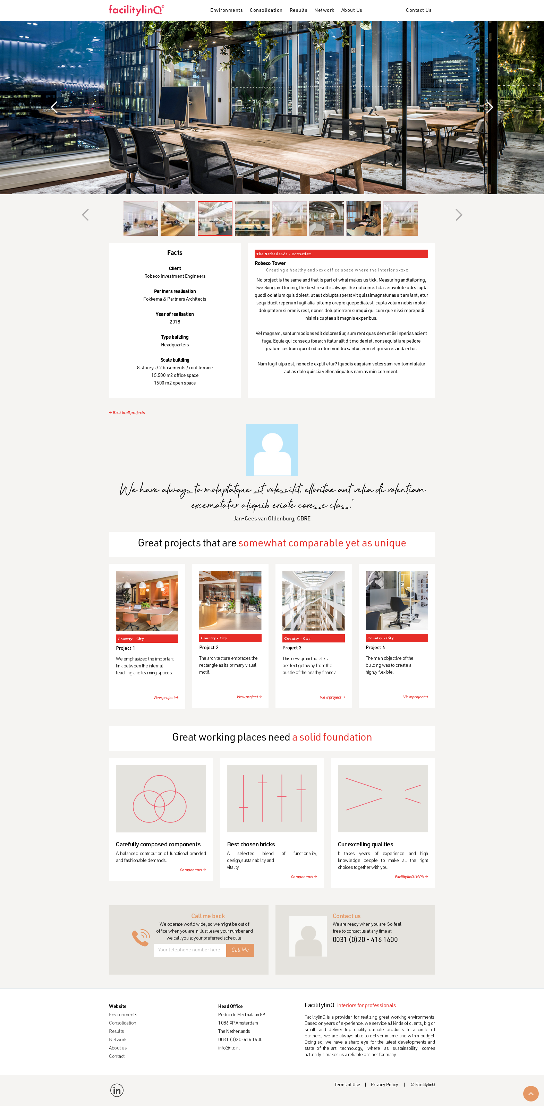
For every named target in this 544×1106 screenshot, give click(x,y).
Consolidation (266, 10)
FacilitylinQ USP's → (411, 877)
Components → (193, 870)
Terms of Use (347, 1085)
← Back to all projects (127, 413)
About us (117, 1048)
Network (324, 10)
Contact (117, 1056)
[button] (226, 11)
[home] (139, 10)
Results (299, 10)
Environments (226, 10)
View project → (165, 698)
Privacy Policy (384, 1085)
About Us (352, 10)
